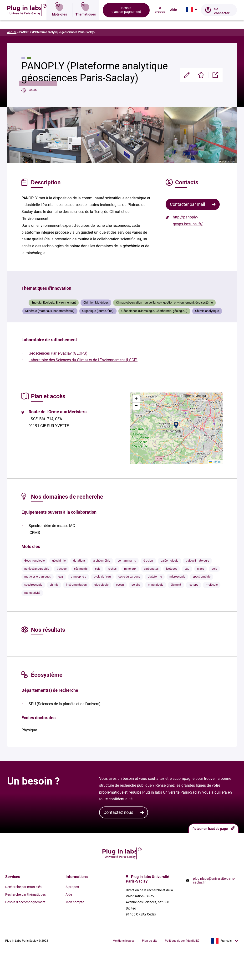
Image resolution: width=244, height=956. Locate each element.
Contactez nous (118, 812)
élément (176, 584)
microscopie (177, 576)
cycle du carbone (129, 576)
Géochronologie (34, 560)
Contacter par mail (187, 204)
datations (79, 560)
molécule (212, 584)
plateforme (155, 576)
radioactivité (32, 592)
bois (214, 568)
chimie (54, 584)
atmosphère (78, 576)
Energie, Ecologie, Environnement (53, 302)
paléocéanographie (36, 568)
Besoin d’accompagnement (126, 20)
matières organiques (37, 576)
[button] (176, 425)
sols (97, 568)
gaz (60, 576)
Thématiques (86, 20)
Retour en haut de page (213, 828)
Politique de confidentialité (182, 940)
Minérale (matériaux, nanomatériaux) (50, 311)
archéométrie (101, 560)
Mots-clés (59, 20)
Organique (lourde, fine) (98, 311)
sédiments (80, 568)
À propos (160, 20)
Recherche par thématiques (25, 894)
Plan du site (149, 940)
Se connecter (217, 21)
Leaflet (215, 462)
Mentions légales (123, 940)
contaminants (127, 560)
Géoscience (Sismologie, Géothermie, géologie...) (154, 311)
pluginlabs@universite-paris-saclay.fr (214, 880)
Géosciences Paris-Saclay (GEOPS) (58, 353)
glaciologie (101, 584)
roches (112, 568)
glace (200, 568)
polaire (136, 584)
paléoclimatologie (197, 560)
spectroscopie (33, 584)
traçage (61, 568)
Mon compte (75, 902)
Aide (173, 20)
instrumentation (76, 584)
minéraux (130, 568)
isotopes (171, 568)
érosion (148, 560)
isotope (193, 584)
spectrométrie (201, 576)
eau (187, 568)
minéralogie (155, 584)
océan (120, 584)
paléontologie (169, 560)
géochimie (59, 560)
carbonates (151, 568)
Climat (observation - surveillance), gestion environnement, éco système (164, 302)
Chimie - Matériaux (95, 302)
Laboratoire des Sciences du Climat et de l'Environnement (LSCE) (83, 360)
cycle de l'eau (102, 576)
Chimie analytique (207, 311)
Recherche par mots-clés (23, 887)
